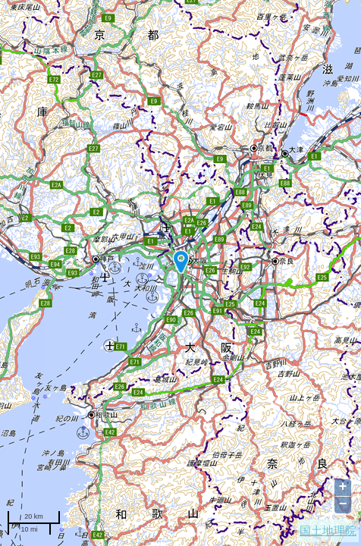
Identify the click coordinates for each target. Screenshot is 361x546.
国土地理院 (328, 530)
